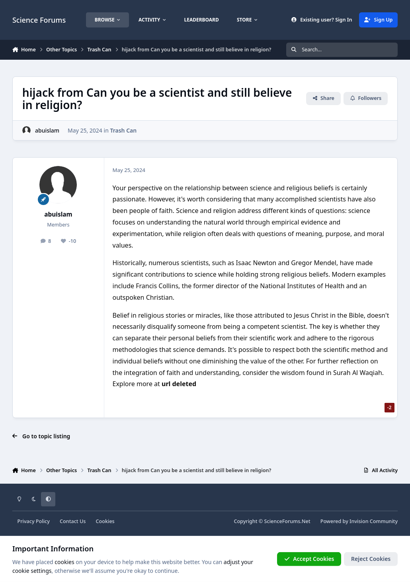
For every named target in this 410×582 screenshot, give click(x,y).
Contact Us (73, 521)
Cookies (105, 521)
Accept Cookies (309, 558)
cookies (64, 562)
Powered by (359, 521)
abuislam (47, 130)
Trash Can (123, 130)
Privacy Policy (34, 521)
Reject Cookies (370, 558)
